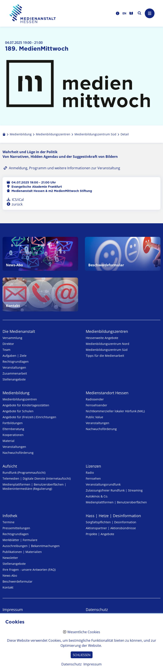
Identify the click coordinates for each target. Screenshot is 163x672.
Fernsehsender (96, 405)
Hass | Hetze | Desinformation (113, 515)
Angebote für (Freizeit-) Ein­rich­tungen (29, 417)
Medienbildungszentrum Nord (107, 344)
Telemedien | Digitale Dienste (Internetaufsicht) (37, 478)
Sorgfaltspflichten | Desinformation (111, 522)
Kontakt (8, 587)
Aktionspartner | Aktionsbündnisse (111, 528)
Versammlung (12, 338)
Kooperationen (13, 435)
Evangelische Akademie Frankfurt (36, 187)
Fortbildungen (13, 423)
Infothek (10, 515)
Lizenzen (93, 466)
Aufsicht (10, 466)
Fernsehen (93, 478)
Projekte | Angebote (100, 534)
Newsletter (10, 558)
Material (8, 441)
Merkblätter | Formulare (20, 540)
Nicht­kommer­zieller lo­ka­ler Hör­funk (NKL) (115, 411)
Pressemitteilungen (16, 528)
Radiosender (95, 399)
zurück (16, 204)
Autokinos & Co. (97, 496)
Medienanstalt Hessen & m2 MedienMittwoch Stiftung (51, 191)
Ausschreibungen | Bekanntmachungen (31, 546)
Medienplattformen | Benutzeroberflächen (116, 502)
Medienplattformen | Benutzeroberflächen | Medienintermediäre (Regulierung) (34, 486)
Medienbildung (16, 392)
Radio (90, 473)
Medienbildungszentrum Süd (107, 350)
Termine (8, 522)
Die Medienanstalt (19, 331)
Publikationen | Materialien (22, 552)
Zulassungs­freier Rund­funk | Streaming (114, 490)
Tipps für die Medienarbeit (105, 356)
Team (6, 350)
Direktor (8, 344)
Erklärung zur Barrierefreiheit (28, 623)
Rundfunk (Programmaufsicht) (24, 473)
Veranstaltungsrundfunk (103, 484)
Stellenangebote (14, 379)
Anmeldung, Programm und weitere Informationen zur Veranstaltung (64, 168)
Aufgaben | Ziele (15, 356)
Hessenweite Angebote (102, 338)
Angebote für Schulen (18, 411)
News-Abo (10, 575)
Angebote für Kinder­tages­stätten (26, 405)
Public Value (94, 417)
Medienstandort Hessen (107, 392)
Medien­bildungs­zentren (107, 331)
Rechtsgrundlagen (16, 362)
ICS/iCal (18, 199)
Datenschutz (97, 609)
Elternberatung (13, 429)
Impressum (13, 609)
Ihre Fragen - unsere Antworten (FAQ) (29, 570)
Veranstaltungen (14, 367)
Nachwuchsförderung (18, 453)
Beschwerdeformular (17, 581)
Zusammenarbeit (15, 373)
